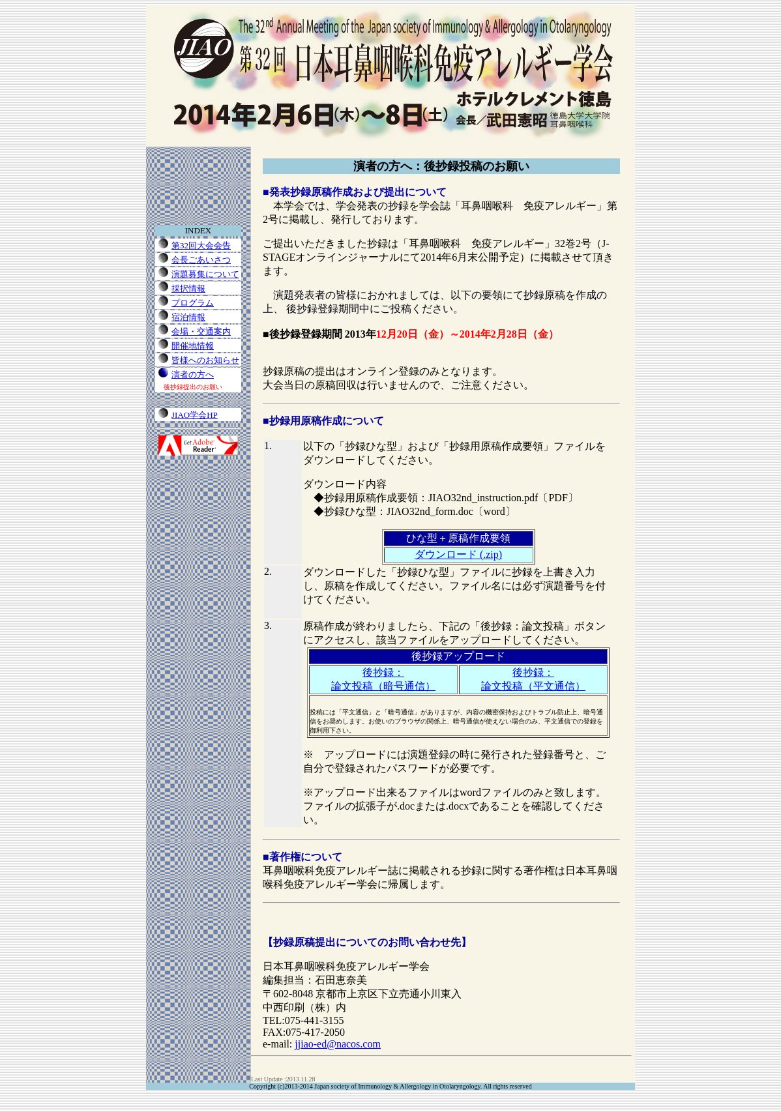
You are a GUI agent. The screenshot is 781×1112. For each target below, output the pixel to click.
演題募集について (205, 274)
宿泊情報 (188, 317)
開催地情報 (192, 346)
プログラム (192, 303)
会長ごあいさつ (201, 260)
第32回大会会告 (201, 245)
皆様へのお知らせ (205, 360)
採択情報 (188, 288)
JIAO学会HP (194, 415)
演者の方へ (192, 374)
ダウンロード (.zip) (458, 554)
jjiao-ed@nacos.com (338, 1043)
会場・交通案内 (201, 331)
